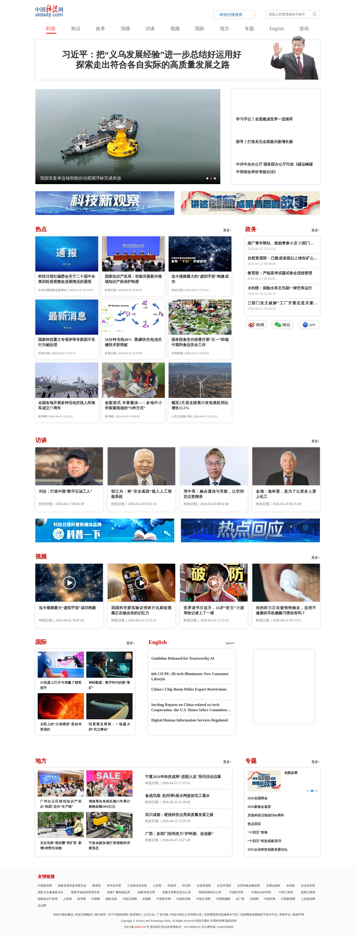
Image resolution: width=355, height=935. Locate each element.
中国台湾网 (203, 899)
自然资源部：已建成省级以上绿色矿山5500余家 (283, 258)
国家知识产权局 (48, 899)
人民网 (67, 899)
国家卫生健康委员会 (50, 892)
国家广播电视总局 (118, 892)
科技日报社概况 (63, 914)
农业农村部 (308, 885)
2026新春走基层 (259, 807)
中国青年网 (164, 899)
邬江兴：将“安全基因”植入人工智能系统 (141, 494)
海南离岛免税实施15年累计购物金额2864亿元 (109, 804)
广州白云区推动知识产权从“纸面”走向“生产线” (61, 804)
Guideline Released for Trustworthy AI (182, 658)
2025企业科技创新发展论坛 (267, 849)
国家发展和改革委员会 (72, 885)
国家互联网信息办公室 (176, 892)
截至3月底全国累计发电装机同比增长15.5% (200, 405)
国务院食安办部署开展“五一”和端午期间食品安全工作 (200, 342)
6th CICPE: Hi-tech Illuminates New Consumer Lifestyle (190, 676)
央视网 (146, 899)
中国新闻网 (288, 899)
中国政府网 (45, 885)
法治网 (42, 905)
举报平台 (285, 914)
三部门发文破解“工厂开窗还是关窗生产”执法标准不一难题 (283, 303)
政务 (100, 28)
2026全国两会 (257, 798)
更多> (227, 230)
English (276, 28)
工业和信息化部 (137, 885)
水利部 (290, 885)
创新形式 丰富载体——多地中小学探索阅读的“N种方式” (133, 405)
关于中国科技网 (118, 914)
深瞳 (125, 28)
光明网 (254, 899)
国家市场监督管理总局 (85, 892)
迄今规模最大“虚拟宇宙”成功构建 (67, 608)
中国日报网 (130, 899)
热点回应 (254, 824)
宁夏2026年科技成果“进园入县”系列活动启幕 (183, 777)
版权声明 (298, 914)
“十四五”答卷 (257, 832)
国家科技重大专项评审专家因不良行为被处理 (66, 342)
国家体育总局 (146, 892)
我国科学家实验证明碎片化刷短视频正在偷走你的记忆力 (141, 610)
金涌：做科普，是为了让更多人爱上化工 (286, 494)
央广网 (240, 899)
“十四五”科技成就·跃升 (265, 841)
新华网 (81, 899)
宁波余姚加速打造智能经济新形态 (109, 845)
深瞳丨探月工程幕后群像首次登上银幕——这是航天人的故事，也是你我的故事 (114, 178)
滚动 (304, 28)
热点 (76, 28)
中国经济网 (183, 899)
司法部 (186, 885)
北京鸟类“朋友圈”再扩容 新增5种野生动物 (61, 845)
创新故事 (291, 773)
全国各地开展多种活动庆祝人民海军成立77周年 (66, 405)
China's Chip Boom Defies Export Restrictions (189, 689)
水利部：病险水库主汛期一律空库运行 (280, 288)
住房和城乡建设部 (248, 885)
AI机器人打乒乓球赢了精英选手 (61, 685)
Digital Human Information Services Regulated (189, 720)
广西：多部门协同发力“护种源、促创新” (179, 834)
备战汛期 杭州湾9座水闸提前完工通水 (177, 796)
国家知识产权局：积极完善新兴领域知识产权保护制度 (133, 279)
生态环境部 (224, 885)
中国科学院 (236, 892)
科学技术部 (114, 885)
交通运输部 (273, 885)
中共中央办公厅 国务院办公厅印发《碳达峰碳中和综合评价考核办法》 (274, 168)
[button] (207, 178)
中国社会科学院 (261, 892)
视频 (175, 28)
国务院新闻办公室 (210, 892)
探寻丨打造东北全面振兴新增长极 (264, 142)
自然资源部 (204, 885)
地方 (224, 28)
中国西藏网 (223, 899)
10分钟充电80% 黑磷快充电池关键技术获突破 (133, 342)
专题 (249, 28)
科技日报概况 (83, 914)
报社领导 (100, 914)
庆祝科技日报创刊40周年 (266, 815)
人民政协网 (308, 899)
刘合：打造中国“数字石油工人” (65, 491)
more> (230, 643)
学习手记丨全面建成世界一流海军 (264, 119)
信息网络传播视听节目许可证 (258, 914)
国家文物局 (308, 892)
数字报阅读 (282, 415)
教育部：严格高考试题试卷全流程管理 (280, 273)
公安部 (157, 885)
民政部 (172, 885)
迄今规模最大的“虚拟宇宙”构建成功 (200, 279)
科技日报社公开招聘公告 (186, 914)
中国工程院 (286, 892)
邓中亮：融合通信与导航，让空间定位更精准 (214, 494)
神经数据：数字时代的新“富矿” (109, 685)
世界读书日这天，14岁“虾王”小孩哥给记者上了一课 (214, 610)
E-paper (284, 729)
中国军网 (269, 899)
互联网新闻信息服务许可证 (221, 914)
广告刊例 (162, 914)
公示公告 (149, 914)
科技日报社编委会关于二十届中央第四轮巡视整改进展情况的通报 (66, 279)
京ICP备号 (136, 927)
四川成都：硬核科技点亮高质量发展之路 (179, 815)
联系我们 (135, 914)
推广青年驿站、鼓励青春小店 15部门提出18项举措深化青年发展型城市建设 (283, 243)
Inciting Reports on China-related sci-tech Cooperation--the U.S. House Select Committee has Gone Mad (189, 708)
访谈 (150, 28)
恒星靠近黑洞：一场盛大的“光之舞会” (109, 726)
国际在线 (111, 899)
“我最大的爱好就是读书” (257, 97)
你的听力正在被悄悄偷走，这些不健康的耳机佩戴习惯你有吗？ (286, 610)
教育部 (96, 885)
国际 (199, 28)
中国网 (95, 899)
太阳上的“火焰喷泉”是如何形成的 (61, 726)
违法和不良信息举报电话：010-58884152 (175, 927)
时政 (51, 28)
